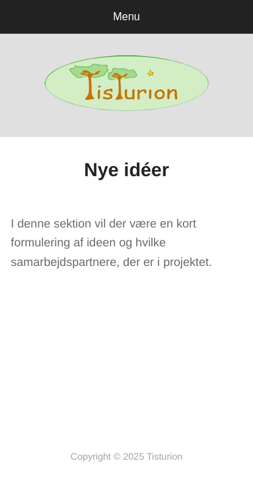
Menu (126, 16)
